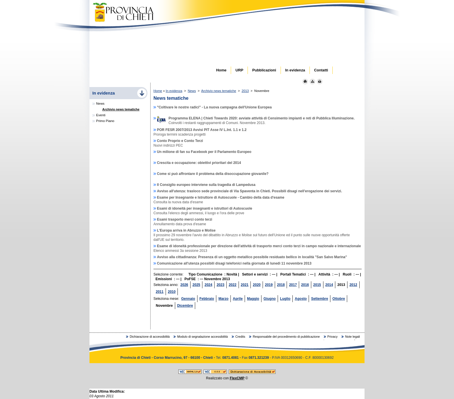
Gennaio (188, 299)
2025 (196, 285)
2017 (293, 285)
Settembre (319, 299)
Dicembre (185, 306)
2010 (172, 292)
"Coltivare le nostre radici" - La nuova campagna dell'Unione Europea (214, 107)
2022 (233, 285)
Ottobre (338, 299)
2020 (257, 285)
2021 (245, 285)
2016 (305, 285)
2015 (317, 285)
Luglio (285, 299)
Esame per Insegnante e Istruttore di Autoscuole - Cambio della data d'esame (220, 197)
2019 (269, 285)
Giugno (269, 299)
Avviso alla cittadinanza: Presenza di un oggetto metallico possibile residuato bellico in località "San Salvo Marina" (252, 257)
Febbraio (206, 299)
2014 (329, 285)
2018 (281, 285)
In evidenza (174, 91)
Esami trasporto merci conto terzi (184, 219)
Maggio (253, 299)
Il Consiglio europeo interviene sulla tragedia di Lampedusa (206, 185)
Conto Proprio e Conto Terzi (180, 141)
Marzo (223, 299)
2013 (245, 91)
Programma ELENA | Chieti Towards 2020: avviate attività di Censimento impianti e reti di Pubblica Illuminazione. (256, 118)
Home (157, 91)
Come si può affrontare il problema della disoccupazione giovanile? (212, 174)
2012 (353, 285)
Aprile (238, 299)
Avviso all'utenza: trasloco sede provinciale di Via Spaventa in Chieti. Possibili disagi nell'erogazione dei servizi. (249, 191)
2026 (184, 285)
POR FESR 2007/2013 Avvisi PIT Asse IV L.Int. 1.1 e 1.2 (201, 130)
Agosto (301, 299)
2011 (160, 292)
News (192, 91)
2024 (208, 285)
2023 (220, 285)
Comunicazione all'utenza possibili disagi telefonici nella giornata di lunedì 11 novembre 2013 (234, 263)
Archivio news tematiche (218, 91)
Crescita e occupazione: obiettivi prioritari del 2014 (199, 163)
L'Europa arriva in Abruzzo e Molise (186, 230)
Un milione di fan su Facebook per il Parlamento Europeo (204, 152)
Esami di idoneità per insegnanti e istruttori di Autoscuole (204, 208)
